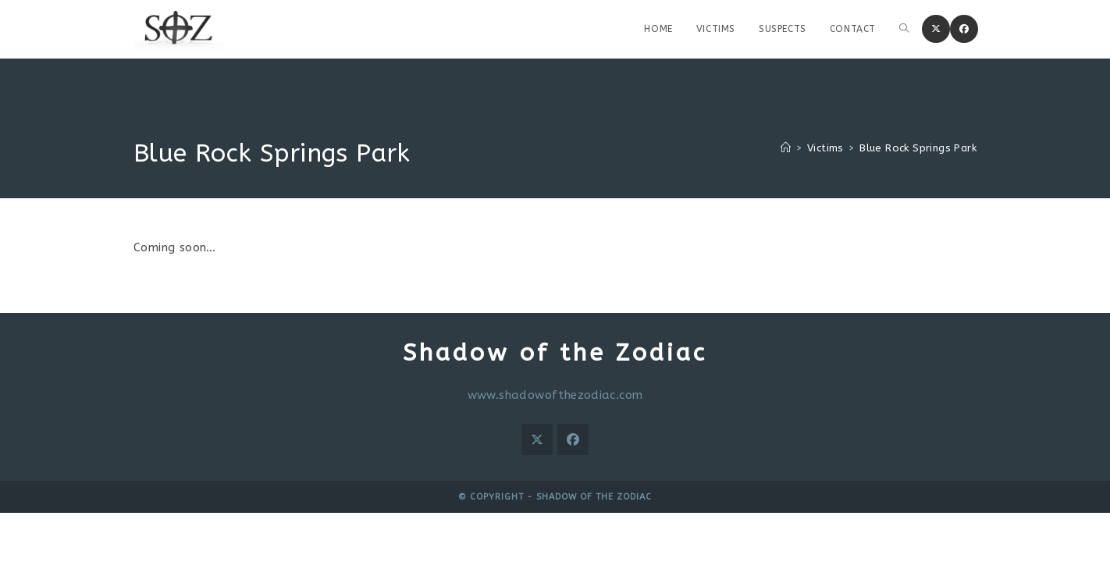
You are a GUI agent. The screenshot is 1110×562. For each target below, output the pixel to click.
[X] (537, 439)
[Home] (786, 148)
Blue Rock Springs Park (918, 148)
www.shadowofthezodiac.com (555, 395)
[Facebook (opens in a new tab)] (964, 29)
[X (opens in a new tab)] (936, 29)
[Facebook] (573, 439)
